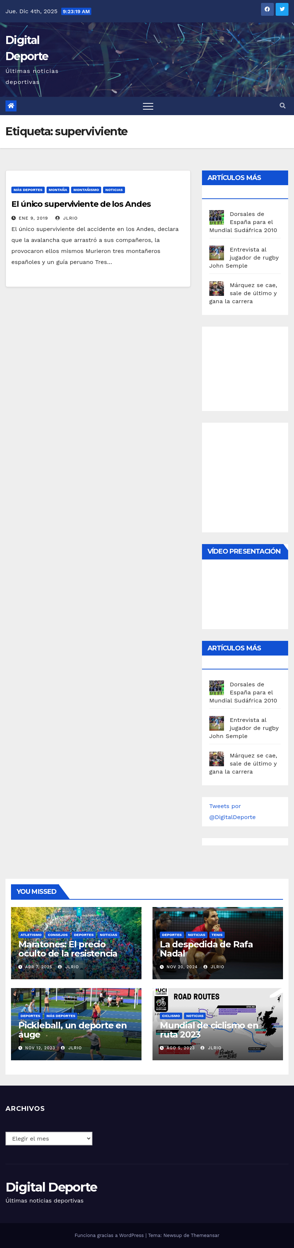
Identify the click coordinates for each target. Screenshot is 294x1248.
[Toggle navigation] (148, 106)
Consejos (57, 935)
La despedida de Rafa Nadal (206, 949)
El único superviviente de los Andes (81, 204)
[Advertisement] (251, 367)
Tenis (217, 935)
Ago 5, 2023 (181, 1048)
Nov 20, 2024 (182, 967)
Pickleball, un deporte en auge (72, 1030)
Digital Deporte (51, 1187)
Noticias (113, 190)
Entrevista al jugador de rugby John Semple (244, 257)
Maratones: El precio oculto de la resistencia (67, 949)
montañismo (86, 190)
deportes (84, 935)
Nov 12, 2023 (40, 1048)
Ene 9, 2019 (33, 218)
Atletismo (31, 935)
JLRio (66, 218)
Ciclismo (171, 1016)
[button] (283, 105)
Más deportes (28, 190)
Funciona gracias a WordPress (109, 1235)
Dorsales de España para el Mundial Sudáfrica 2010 (243, 222)
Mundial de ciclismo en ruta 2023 (209, 1030)
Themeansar (205, 1235)
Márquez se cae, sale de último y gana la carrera (243, 293)
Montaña (58, 190)
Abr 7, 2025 (38, 967)
